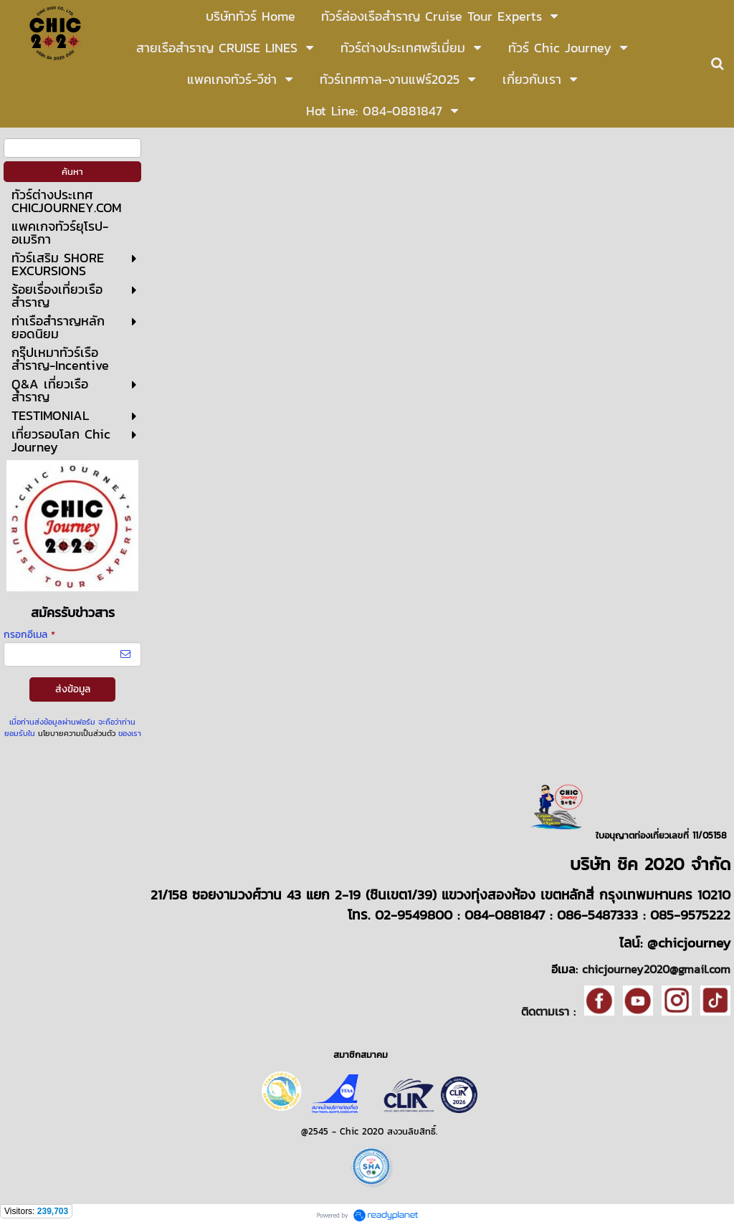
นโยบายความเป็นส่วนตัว (76, 733)
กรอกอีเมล (29, 634)
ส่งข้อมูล (72, 689)
